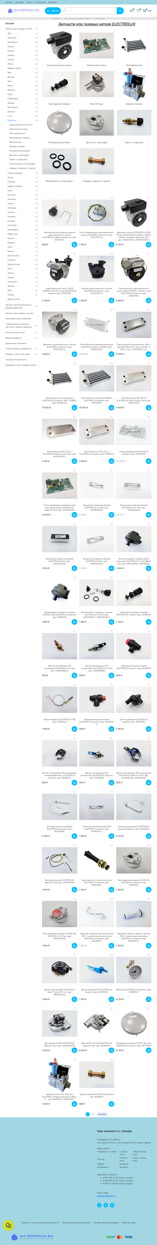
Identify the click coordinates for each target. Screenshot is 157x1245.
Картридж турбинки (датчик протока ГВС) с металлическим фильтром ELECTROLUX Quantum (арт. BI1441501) (96, 937)
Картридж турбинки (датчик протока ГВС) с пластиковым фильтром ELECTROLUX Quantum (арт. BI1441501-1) (133, 937)
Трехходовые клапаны (20, 137)
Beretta (11, 77)
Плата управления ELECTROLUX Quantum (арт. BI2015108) (133, 452)
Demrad (11, 111)
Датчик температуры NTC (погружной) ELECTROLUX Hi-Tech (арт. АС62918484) (96, 668)
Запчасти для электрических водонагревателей (19, 306)
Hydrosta (12, 199)
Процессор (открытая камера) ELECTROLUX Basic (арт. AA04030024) (59, 561)
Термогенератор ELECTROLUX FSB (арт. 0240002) (59, 720)
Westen (11, 286)
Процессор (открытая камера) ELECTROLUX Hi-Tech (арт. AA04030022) (134, 507)
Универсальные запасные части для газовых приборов (19, 325)
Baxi (9, 72)
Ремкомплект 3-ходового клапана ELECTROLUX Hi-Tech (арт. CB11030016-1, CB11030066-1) (96, 614)
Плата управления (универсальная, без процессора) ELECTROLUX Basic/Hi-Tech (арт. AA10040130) (60, 507)
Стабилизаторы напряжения (18, 348)
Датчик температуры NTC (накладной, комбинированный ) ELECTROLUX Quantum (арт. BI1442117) (59, 775)
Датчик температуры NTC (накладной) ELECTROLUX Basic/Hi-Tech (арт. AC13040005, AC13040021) (133, 775)
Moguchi (11, 242)
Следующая (102, 1114)
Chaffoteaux (13, 98)
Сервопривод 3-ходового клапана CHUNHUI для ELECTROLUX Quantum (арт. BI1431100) (59, 614)
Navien (11, 251)
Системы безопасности (16, 359)
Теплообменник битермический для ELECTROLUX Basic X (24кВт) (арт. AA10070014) (96, 347)
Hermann (12, 195)
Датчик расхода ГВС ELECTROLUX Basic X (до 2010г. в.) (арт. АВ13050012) (59, 992)
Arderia (11, 51)
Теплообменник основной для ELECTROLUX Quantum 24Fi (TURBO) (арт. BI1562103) (59, 400)
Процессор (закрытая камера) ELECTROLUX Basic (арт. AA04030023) (97, 561)
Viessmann (12, 281)
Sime (10, 268)
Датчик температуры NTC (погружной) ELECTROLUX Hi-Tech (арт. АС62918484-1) (59, 668)
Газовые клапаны (17, 146)
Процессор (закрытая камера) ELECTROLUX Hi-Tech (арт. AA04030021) (97, 507)
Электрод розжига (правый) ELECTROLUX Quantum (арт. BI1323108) (59, 829)
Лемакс (11, 294)
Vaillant (11, 277)
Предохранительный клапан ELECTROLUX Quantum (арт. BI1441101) (133, 667)
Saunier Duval (14, 264)
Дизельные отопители (16, 343)
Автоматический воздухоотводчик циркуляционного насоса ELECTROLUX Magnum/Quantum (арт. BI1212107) (59, 236)
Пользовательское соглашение (76, 1222)
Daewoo (11, 103)
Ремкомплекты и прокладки (22, 163)
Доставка (19, 2)
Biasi (10, 81)
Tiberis (11, 273)
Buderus (11, 90)
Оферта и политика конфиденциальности (40, 1222)
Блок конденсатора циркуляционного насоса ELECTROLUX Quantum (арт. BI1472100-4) (96, 235)
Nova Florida (13, 255)
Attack (10, 64)
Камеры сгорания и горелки (22, 168)
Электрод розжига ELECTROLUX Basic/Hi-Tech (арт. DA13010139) (59, 881)
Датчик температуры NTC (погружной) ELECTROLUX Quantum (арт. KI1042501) (96, 775)
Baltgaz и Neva (14, 68)
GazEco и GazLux (15, 186)
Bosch (10, 85)
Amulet (11, 46)
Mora (10, 247)
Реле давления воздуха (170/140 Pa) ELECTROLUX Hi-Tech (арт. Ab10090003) (59, 936)
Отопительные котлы (15, 332)
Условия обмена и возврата (106, 1222)
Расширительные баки (20, 150)
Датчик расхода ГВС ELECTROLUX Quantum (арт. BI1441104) (96, 990)
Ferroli (10, 177)
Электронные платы (19, 129)
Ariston (11, 59)
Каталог (9, 2)
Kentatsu (12, 216)
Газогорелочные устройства (18, 318)
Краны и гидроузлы (18, 159)
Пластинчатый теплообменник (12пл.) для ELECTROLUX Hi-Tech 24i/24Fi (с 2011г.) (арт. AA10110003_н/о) (133, 347)
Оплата (29, 2)
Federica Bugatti (15, 173)
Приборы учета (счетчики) (18, 354)
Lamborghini (13, 229)
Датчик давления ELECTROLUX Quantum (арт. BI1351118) (134, 720)
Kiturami (11, 221)
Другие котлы (14, 299)
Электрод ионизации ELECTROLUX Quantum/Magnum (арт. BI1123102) (134, 827)
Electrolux (12, 120)
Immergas (12, 208)
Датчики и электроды (19, 155)
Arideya (11, 55)
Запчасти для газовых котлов (77, 18)
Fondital (11, 182)
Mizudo (11, 238)
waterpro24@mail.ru (106, 1196)
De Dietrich (13, 107)
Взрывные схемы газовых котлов (21, 365)
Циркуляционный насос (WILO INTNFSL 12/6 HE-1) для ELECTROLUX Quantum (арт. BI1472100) (60, 291)
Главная (56, 18)
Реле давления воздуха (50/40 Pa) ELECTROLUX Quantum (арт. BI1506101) (134, 882)
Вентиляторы (16, 142)
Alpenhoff (12, 38)
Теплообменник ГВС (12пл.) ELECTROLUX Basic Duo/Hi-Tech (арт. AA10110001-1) (60, 454)
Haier (10, 190)
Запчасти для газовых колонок (20, 313)
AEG (9, 33)
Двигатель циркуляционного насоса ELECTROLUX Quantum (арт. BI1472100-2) (59, 347)
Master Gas (13, 234)
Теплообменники (17, 133)
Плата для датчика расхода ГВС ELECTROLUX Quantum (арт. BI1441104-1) (96, 829)
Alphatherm (13, 42)
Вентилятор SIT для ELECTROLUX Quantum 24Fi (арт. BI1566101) (97, 1044)
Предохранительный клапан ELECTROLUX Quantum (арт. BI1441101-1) (96, 722)
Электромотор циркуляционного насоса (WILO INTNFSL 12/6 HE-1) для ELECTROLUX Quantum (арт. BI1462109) (134, 292)
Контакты (53, 2)
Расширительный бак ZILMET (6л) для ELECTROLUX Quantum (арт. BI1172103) (133, 1044)
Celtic (10, 94)
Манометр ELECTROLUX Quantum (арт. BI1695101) (133, 990)
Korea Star (12, 225)
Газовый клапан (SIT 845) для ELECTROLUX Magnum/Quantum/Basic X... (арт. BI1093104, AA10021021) (59, 1096)
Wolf (10, 290)
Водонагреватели (14, 338)
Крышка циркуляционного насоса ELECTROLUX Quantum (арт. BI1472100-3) (96, 291)
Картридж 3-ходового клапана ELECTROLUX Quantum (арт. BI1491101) (133, 613)
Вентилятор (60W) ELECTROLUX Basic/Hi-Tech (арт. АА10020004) (59, 1044)
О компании (40, 2)
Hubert (11, 203)
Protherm (12, 260)
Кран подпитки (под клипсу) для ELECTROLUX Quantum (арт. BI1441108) (97, 882)
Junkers (11, 212)
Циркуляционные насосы (21, 124)
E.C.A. (10, 116)
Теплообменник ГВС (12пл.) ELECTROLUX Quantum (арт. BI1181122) (96, 452)
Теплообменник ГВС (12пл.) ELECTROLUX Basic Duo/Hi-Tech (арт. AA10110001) (134, 400)
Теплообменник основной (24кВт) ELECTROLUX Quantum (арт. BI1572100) (96, 400)
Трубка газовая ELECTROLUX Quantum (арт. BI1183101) (96, 1095)
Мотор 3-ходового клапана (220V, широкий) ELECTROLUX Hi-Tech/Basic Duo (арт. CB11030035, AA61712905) (134, 561)
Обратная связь (129, 1222)
